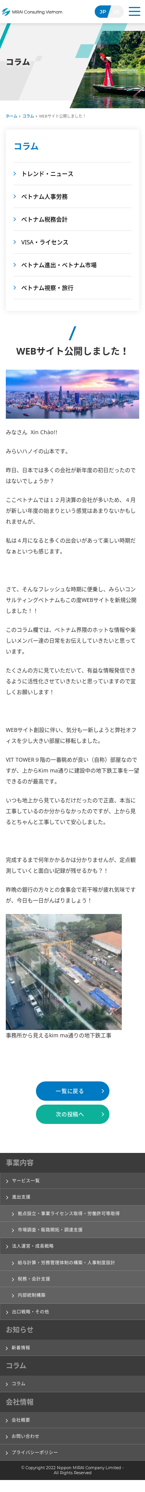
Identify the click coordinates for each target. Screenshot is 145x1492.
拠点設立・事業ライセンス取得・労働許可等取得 (73, 1215)
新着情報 (22, 1355)
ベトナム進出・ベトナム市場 (59, 265)
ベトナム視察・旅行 (47, 288)
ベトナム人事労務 (44, 196)
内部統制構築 (33, 1301)
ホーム (11, 116)
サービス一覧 (27, 1180)
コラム (28, 116)
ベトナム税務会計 (44, 219)
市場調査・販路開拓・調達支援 (53, 1232)
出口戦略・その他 (32, 1318)
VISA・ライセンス (44, 242)
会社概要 (22, 1429)
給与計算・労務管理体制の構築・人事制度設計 (70, 1267)
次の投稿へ (70, 1114)
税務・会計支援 (35, 1284)
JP (103, 11)
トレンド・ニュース (47, 173)
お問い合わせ (27, 1446)
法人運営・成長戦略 (34, 1249)
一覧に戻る (70, 1091)
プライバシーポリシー (37, 1463)
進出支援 (22, 1198)
